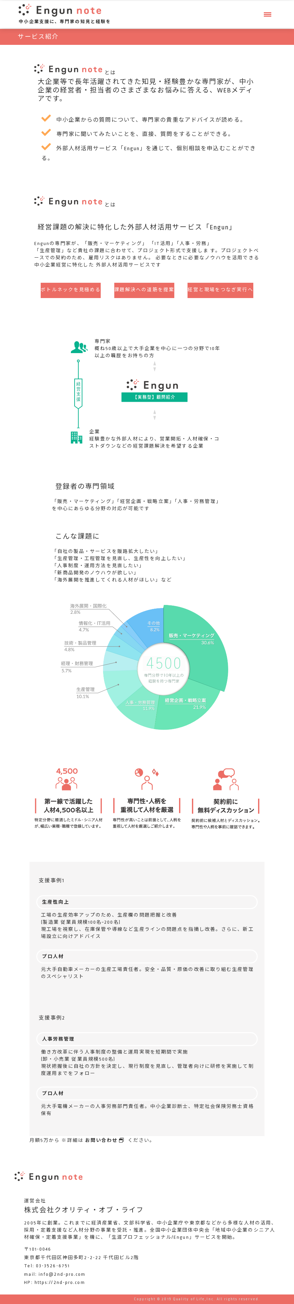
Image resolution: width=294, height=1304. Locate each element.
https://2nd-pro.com (60, 1282)
